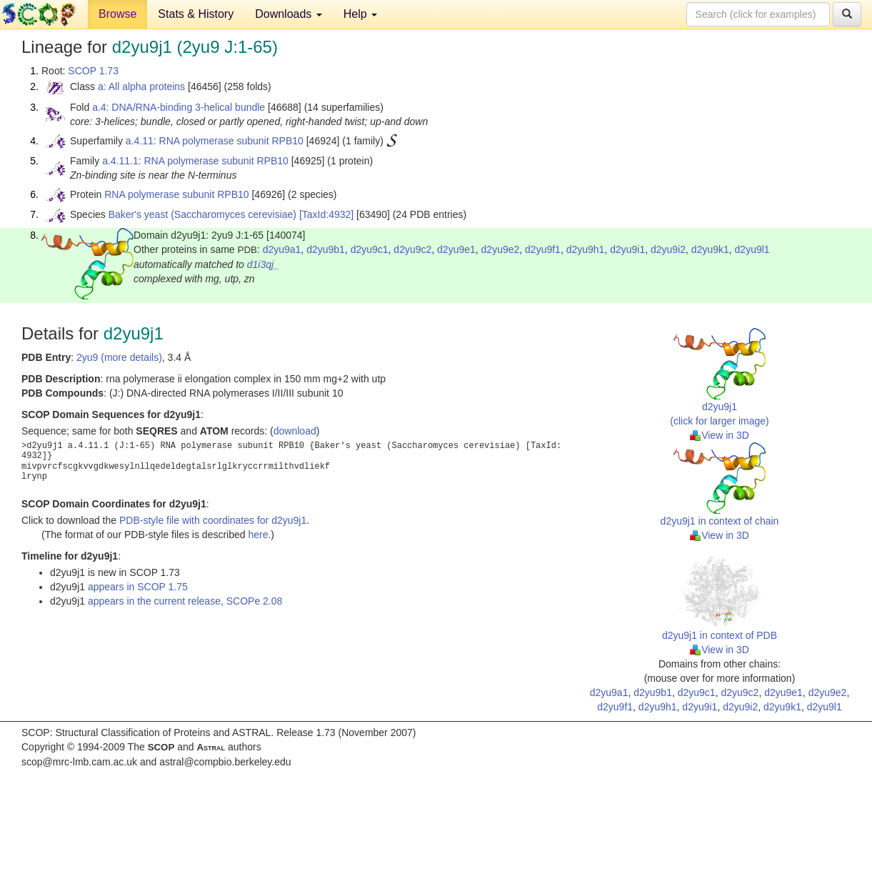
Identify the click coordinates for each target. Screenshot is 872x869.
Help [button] (360, 14)
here (258, 534)
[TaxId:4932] (326, 214)
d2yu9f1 (543, 249)
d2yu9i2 (668, 249)
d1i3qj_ (263, 264)
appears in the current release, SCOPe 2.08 (185, 601)
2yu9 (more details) (119, 357)
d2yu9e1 (456, 249)
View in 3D (719, 435)
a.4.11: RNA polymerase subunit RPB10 (215, 141)
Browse (117, 14)
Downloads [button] (288, 14)
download (295, 431)
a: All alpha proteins (141, 86)
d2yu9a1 (282, 249)
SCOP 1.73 (93, 70)
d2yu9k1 (710, 249)
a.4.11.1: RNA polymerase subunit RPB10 (195, 161)
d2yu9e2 (500, 249)
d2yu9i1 (627, 249)
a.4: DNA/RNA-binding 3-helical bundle (178, 107)
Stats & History (196, 14)
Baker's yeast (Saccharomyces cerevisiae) (202, 214)
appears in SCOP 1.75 (138, 586)
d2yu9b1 (325, 249)
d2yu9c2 (412, 249)
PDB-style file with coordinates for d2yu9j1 (212, 520)
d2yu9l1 (752, 249)
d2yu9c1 (370, 249)
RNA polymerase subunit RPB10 (176, 194)
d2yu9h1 (585, 249)
